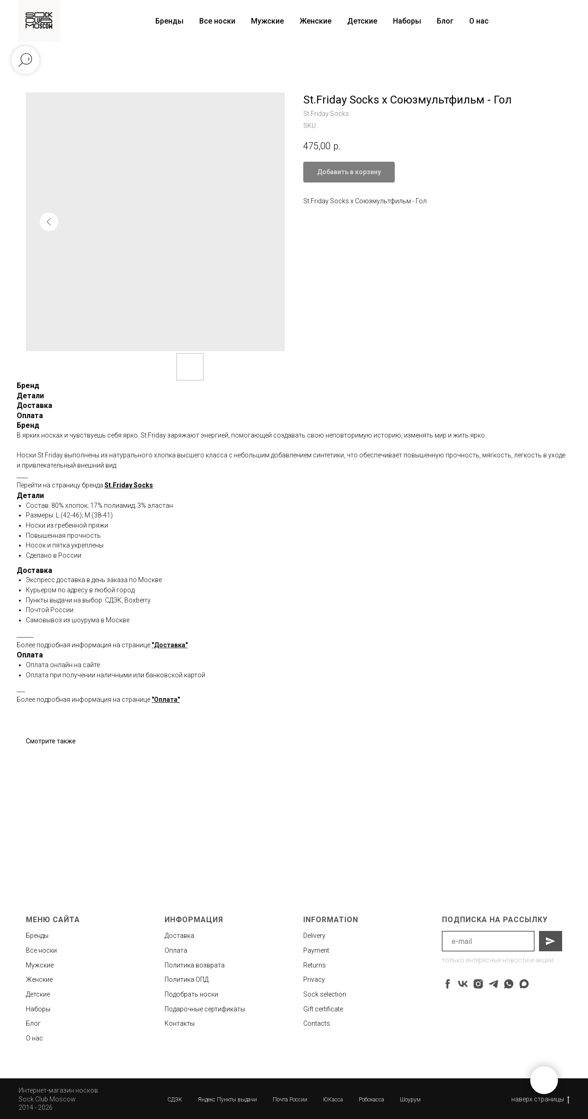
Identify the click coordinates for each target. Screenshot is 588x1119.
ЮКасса (333, 1099)
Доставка (179, 935)
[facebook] (447, 984)
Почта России (290, 1099)
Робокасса (371, 1099)
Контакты (180, 1023)
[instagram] (478, 984)
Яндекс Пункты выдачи (227, 1099)
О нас (479, 21)
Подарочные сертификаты (205, 1009)
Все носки (217, 21)
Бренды (37, 935)
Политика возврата (195, 965)
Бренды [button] (169, 21)
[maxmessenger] (524, 984)
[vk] (463, 984)
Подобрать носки (191, 994)
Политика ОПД (186, 979)
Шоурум (410, 1099)
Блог (445, 21)
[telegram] (493, 984)
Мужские (267, 21)
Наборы (407, 21)
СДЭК (174, 1099)
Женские (315, 21)
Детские (362, 21)
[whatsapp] (508, 984)
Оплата (176, 950)
